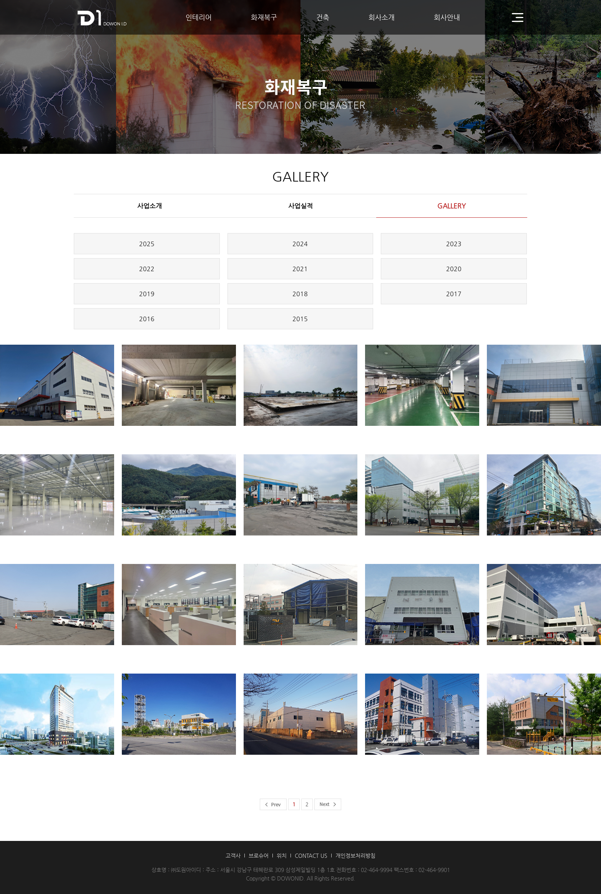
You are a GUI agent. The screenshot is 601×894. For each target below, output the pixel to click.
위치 (282, 855)
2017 (454, 293)
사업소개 (149, 206)
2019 (146, 293)
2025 (146, 243)
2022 (146, 268)
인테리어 (199, 17)
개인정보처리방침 (355, 855)
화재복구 (264, 17)
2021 (300, 268)
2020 (454, 268)
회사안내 (447, 17)
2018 (300, 293)
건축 (322, 17)
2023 (454, 243)
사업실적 (300, 206)
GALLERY (451, 206)
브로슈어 (259, 855)
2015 (300, 318)
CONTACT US (311, 855)
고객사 (233, 855)
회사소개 (382, 17)
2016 (146, 318)
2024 (300, 243)
